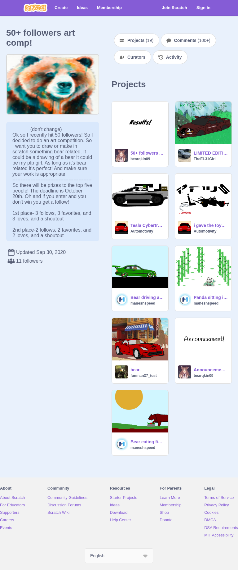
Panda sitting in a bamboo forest (211, 297)
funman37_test (143, 375)
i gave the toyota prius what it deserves (211, 225)
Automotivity (141, 231)
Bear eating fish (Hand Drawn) (147, 441)
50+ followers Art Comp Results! (147, 153)
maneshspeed (142, 303)
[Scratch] (35, 8)
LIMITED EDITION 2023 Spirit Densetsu (211, 153)
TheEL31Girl (205, 159)
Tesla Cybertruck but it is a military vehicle (147, 225)
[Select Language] (119, 555)
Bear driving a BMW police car (147, 297)
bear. (135, 369)
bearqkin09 (140, 159)
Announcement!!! (211, 369)
